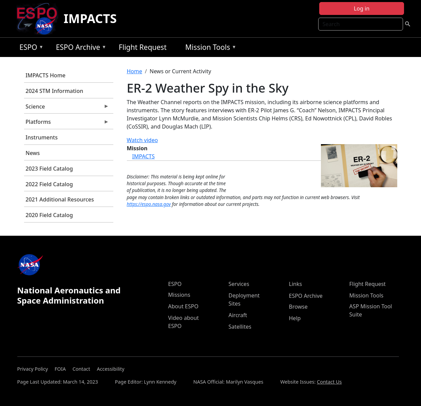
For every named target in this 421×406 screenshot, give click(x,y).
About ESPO (183, 306)
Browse (298, 306)
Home (134, 71)
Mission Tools (209, 48)
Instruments (41, 137)
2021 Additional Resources (59, 199)
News (32, 153)
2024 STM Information (54, 91)
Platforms (66, 123)
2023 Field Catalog (49, 168)
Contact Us (329, 382)
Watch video (142, 140)
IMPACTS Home (45, 75)
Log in (361, 8)
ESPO (29, 48)
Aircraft (238, 315)
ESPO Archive (80, 48)
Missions (179, 294)
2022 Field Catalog (49, 184)
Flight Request (143, 47)
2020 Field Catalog (49, 215)
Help (295, 318)
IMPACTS (90, 18)
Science (66, 108)
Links (295, 284)
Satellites (240, 326)
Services (239, 284)
